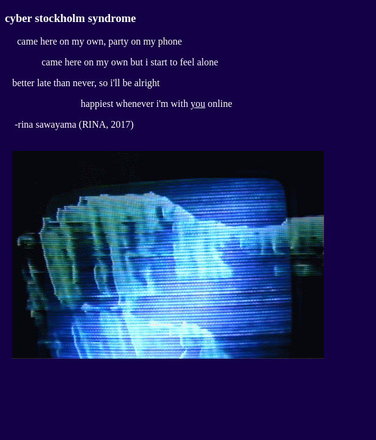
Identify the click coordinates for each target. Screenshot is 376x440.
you (198, 103)
